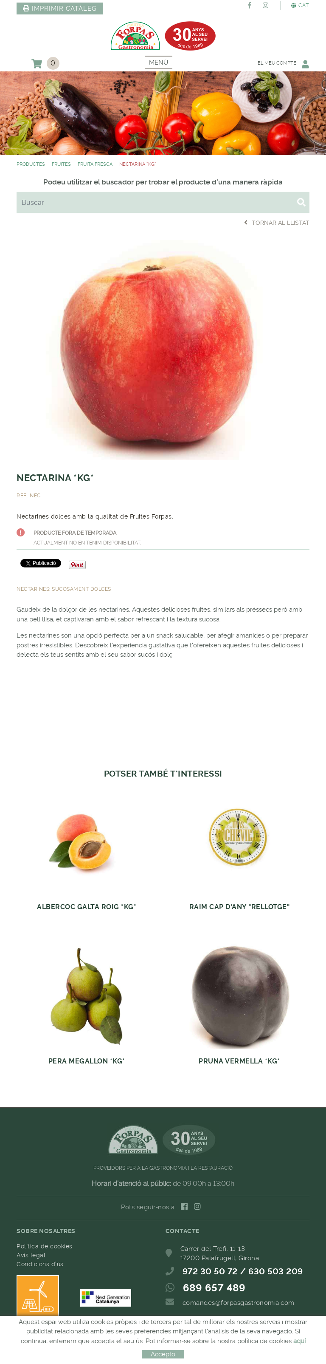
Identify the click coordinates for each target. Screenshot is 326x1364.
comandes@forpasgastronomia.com (239, 1303)
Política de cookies (45, 1246)
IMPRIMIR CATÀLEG (60, 8)
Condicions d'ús (40, 1264)
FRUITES (61, 164)
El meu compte (282, 64)
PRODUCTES (31, 164)
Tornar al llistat (276, 222)
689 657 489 (214, 1288)
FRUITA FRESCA (95, 164)
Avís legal (31, 1255)
